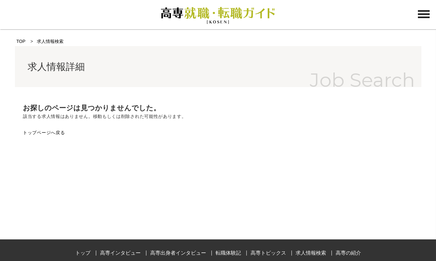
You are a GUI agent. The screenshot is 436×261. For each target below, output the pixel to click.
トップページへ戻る (44, 132)
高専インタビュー (120, 253)
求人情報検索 (50, 41)
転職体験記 (228, 253)
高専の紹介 (348, 253)
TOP (21, 41)
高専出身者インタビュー (178, 253)
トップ (83, 253)
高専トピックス (268, 253)
